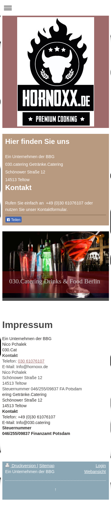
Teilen (13, 220)
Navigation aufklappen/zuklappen (55, 7)
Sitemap (46, 465)
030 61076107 (31, 361)
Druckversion (21, 465)
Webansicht (95, 471)
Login (101, 465)
